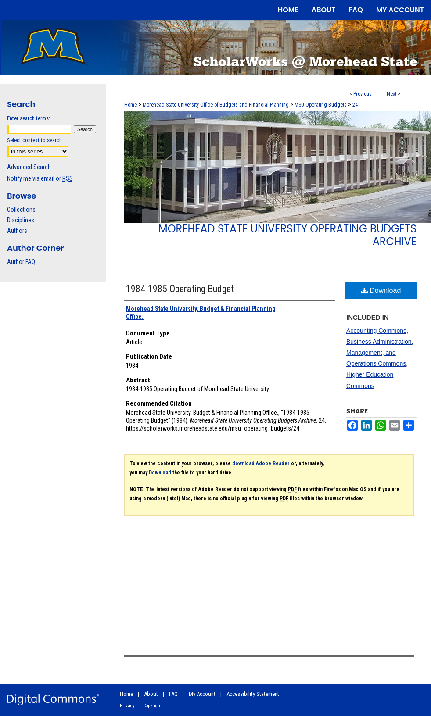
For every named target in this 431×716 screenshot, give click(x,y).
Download (381, 290)
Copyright (152, 706)
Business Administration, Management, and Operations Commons (379, 352)
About (151, 694)
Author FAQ (21, 261)
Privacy (127, 706)
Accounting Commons (376, 330)
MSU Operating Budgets (321, 105)
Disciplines (20, 220)
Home (130, 105)
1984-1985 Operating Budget (180, 288)
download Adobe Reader (261, 463)
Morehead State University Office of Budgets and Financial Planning (216, 105)
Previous (362, 94)
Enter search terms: (28, 118)
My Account (202, 694)
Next (391, 94)
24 (355, 105)
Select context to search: (35, 140)
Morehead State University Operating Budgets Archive (287, 235)
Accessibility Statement (252, 694)
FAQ (173, 694)
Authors (17, 230)
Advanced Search (29, 167)
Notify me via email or (40, 178)
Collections (21, 209)
